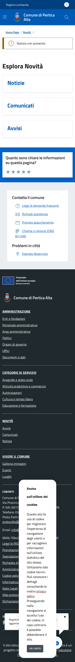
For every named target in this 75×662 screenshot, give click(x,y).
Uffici (5, 350)
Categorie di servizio (19, 372)
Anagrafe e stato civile (17, 379)
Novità (27, 32)
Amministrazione (16, 311)
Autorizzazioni (12, 392)
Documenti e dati (14, 357)
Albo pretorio (11, 594)
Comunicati (10, 434)
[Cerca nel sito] (66, 17)
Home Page (12, 32)
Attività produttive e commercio (24, 386)
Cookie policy (11, 575)
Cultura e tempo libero (17, 399)
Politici (7, 338)
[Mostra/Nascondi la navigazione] (4, 16)
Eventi (6, 470)
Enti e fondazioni (13, 318)
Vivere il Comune (16, 456)
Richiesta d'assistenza (17, 562)
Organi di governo (14, 344)
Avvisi (6, 428)
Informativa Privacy (15, 582)
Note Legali (10, 588)
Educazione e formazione (19, 405)
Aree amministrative (16, 331)
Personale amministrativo (19, 325)
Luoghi (7, 476)
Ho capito (35, 648)
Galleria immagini (14, 463)
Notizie (7, 441)
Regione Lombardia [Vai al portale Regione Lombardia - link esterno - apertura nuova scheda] (17, 5)
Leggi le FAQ (10, 543)
